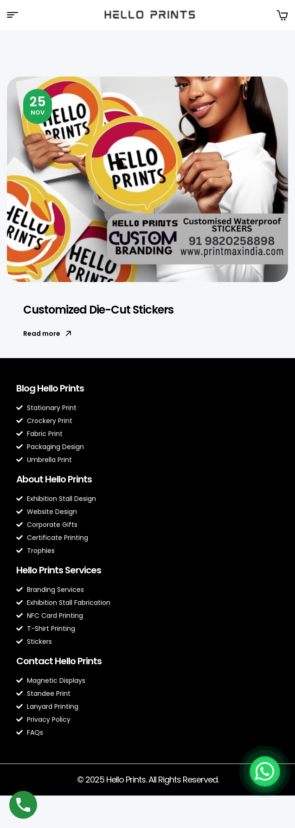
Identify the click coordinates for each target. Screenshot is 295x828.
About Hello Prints (54, 479)
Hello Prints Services (58, 570)
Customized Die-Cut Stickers (98, 309)
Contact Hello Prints (59, 661)
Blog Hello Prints (50, 388)
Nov (38, 105)
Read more (47, 333)
